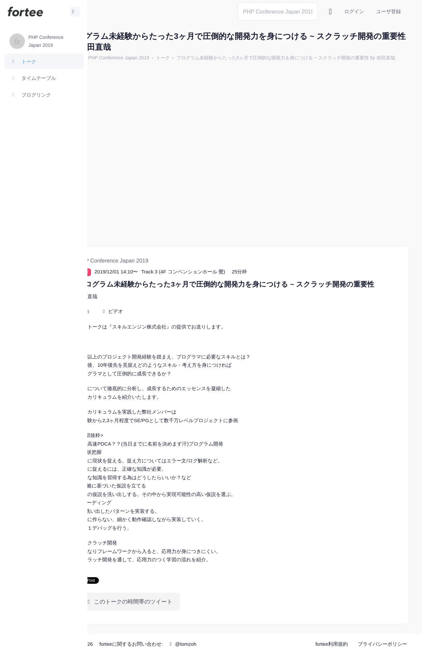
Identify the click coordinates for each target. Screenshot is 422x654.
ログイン (354, 11)
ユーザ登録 (388, 11)
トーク (197, 57)
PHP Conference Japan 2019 (153, 57)
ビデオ (150, 311)
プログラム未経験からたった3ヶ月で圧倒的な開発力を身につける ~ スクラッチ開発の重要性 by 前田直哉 (214, 66)
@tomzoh (216, 644)
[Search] (278, 11)
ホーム (109, 57)
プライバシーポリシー (382, 644)
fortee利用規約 (332, 644)
